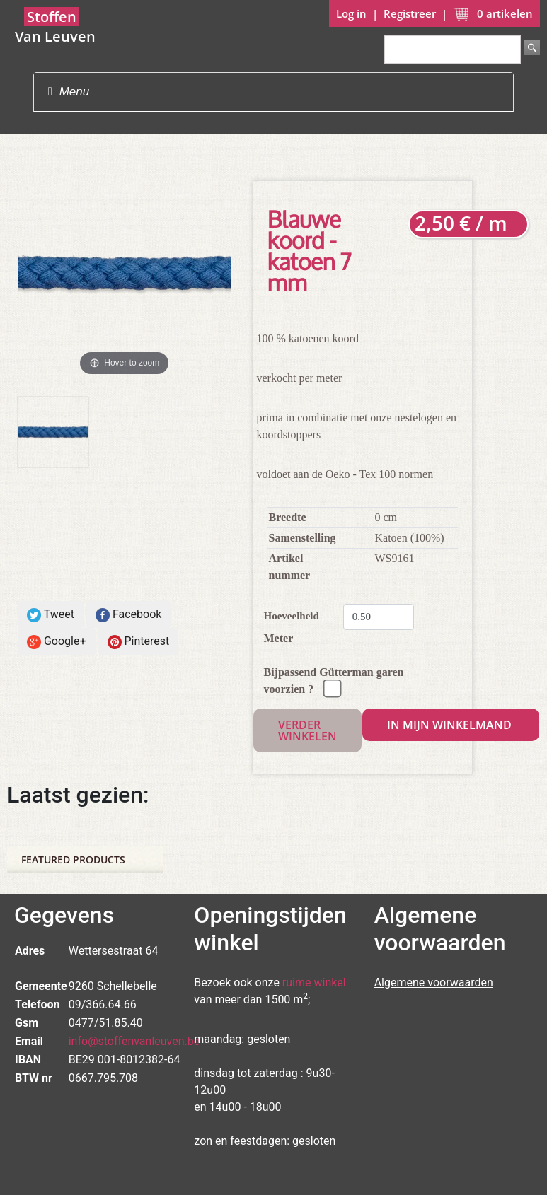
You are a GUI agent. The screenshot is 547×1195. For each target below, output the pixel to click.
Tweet (50, 614)
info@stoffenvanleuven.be (134, 1041)
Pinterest (139, 641)
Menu (68, 91)
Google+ (56, 641)
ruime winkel (314, 982)
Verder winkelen (307, 730)
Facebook (128, 614)
